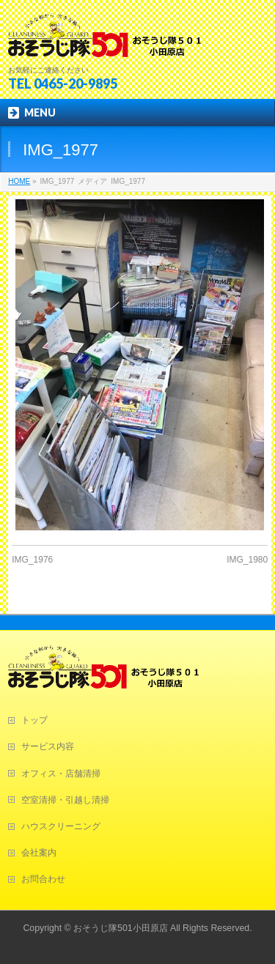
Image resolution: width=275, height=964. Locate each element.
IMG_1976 (32, 560)
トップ (34, 720)
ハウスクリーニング (60, 826)
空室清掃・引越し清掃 (65, 800)
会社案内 (38, 853)
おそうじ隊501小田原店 (120, 928)
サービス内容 (47, 746)
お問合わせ (43, 879)
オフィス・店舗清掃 (60, 773)
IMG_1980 (247, 560)
